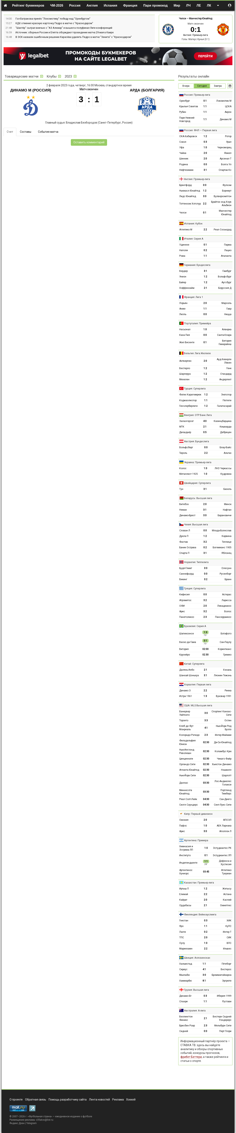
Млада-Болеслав (221, 530)
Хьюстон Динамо (221, 764)
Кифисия (184, 594)
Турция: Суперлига (195, 388)
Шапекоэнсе (186, 633)
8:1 (204, 980)
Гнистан (183, 920)
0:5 (205, 432)
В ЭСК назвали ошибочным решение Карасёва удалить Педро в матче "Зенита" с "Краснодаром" (74, 36)
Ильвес (227, 948)
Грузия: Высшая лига (196, 989)
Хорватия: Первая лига (197, 684)
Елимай (183, 894)
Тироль (183, 453)
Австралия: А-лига (195, 1010)
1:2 (205, 136)
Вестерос (226, 969)
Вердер (183, 271)
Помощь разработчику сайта (68, 1099)
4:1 (206, 727)
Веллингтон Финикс (186, 1018)
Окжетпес (225, 905)
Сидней (183, 1031)
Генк (228, 368)
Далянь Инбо (186, 669)
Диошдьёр (185, 432)
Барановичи (224, 515)
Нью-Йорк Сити (187, 775)
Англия (92, 5)
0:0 (205, 164)
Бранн (228, 579)
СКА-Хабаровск (188, 136)
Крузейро (184, 654)
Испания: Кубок (193, 223)
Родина (183, 164)
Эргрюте (226, 980)
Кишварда (225, 426)
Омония (183, 820)
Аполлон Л (225, 831)
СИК (229, 937)
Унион (182, 276)
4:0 (205, 421)
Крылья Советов (188, 106)
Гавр (228, 308)
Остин (227, 720)
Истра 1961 (185, 696)
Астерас (226, 594)
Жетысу (226, 888)
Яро (181, 926)
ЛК (209, 5)
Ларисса (226, 600)
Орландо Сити (187, 764)
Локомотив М (223, 100)
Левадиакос (224, 605)
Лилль (182, 314)
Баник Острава (187, 547)
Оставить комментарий (88, 142)
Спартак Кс (225, 170)
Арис (182, 611)
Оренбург (184, 100)
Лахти (182, 932)
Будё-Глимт (185, 568)
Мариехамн (185, 948)
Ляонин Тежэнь (222, 675)
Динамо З (185, 690)
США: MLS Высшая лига (198, 705)
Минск (227, 504)
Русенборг (225, 573)
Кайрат (183, 899)
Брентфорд (185, 185)
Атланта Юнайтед (189, 769)
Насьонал (184, 329)
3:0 (204, 196)
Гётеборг (226, 963)
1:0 (205, 147)
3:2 (205, 541)
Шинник (183, 158)
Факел (227, 153)
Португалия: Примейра (197, 323)
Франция (130, 5)
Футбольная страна (40, 1116)
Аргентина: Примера (196, 840)
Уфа (181, 147)
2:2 (204, 203)
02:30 (205, 654)
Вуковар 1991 (223, 696)
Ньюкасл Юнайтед (189, 190)
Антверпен (185, 361)
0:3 (205, 142)
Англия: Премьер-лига (195, 35)
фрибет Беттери (191, 1056)
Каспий (227, 899)
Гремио (227, 654)
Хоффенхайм (186, 288)
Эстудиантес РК (222, 848)
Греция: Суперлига (195, 588)
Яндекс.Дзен (17, 1123)
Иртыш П (184, 888)
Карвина (226, 536)
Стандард (225, 373)
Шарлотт (226, 775)
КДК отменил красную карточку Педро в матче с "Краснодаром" (54, 23)
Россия (75, 5)
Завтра (218, 86)
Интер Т (227, 932)
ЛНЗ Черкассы (223, 468)
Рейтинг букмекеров (28, 5)
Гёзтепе (227, 400)
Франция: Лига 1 (193, 297)
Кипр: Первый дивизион (198, 813)
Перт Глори (225, 1031)
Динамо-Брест (187, 515)
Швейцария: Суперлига (197, 483)
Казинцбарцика (222, 421)
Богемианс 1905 (222, 547)
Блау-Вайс (225, 447)
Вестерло (184, 368)
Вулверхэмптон (222, 196)
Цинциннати (186, 758)
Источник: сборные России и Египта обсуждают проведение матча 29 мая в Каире (65, 32)
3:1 (205, 170)
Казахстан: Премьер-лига (199, 882)
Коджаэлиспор (188, 400)
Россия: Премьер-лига (197, 94)
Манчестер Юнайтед (200, 18)
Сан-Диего (225, 799)
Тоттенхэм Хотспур (190, 203)
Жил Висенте (186, 342)
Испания (110, 5)
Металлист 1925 (188, 474)
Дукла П (183, 536)
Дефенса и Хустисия (225, 863)
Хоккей (131, 1099)
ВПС (229, 943)
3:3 (206, 720)
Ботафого (226, 633)
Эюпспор (226, 394)
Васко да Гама (187, 642)
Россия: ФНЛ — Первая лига (200, 130)
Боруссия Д (224, 288)
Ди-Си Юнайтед (222, 742)
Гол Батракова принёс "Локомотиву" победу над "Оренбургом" (53, 18)
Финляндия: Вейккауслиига (200, 914)
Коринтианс (224, 649)
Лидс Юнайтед (187, 196)
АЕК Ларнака (224, 825)
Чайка (182, 153)
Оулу (182, 943)
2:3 (205, 617)
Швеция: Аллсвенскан (197, 957)
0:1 (205, 100)
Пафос (183, 825)
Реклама (118, 1099)
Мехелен (184, 379)
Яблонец (226, 553)
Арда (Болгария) (147, 90)
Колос (182, 468)
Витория (184, 649)
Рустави (226, 1001)
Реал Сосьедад (222, 229)
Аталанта (226, 256)
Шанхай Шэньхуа (189, 675)
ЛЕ (199, 5)
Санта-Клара (224, 335)
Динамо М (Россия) (30, 90)
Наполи (183, 250)
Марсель (226, 303)
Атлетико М (185, 229)
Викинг (183, 579)
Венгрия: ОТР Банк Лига (198, 415)
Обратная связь (35, 1099)
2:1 (205, 288)
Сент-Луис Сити (222, 804)
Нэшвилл (226, 769)
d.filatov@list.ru (44, 1119)
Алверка (226, 329)
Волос (227, 611)
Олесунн (226, 568)
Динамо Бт (185, 995)
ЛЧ (188, 5)
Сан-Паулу (225, 642)
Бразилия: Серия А (195, 626)
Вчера (185, 86)
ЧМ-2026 (56, 5)
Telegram (31, 1123)
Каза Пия (184, 335)
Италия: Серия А (193, 238)
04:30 (206, 799)
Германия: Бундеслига (197, 264)
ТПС (181, 937)
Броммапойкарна (221, 975)
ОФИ (182, 605)
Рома (182, 256)
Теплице (226, 541)
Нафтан (227, 509)
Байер (182, 282)
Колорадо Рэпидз (189, 735)
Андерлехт (225, 379)
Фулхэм (226, 185)
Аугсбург (226, 282)
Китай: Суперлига (194, 663)
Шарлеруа (185, 373)
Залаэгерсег (186, 421)
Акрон (228, 112)
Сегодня (202, 86)
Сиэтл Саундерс (188, 804)
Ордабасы (185, 905)
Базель (227, 489)
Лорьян (183, 303)
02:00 (205, 649)
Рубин (182, 112)
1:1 (205, 106)
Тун (181, 489)
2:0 (205, 153)
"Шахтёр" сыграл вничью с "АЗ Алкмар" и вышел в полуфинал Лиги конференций (64, 27)
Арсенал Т (225, 158)
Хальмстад (185, 963)
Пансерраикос (223, 617)
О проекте (16, 1099)
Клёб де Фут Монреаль (186, 728)
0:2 (205, 250)
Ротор (228, 136)
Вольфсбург (224, 276)
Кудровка (225, 474)
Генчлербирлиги (188, 406)
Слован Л (184, 530)
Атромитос (185, 600)
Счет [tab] (10, 131)
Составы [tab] (25, 131)
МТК (181, 426)
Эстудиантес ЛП (222, 855)
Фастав (183, 541)
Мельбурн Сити (222, 1025)
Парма (227, 244)
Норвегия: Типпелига (196, 562)
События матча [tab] (48, 131)
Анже (182, 308)
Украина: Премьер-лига (197, 462)
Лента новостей (99, 1099)
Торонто (183, 720)
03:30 (206, 782)
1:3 (205, 696)
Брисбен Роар (187, 1025)
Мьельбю (184, 975)
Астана (227, 894)
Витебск (184, 504)
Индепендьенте (188, 862)
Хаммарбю (185, 980)
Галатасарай (224, 406)
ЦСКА (228, 106)
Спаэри (183, 1001)
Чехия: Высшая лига (196, 524)
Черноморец (224, 147)
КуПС (228, 926)
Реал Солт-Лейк (188, 799)
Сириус (183, 969)
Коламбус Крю (223, 751)
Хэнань (227, 669)
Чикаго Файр (224, 758)
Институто (185, 855)
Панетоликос (186, 617)
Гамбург (226, 271)
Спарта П (184, 553)
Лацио (227, 250)
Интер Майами (223, 735)
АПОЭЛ (227, 820)
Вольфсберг (186, 447)
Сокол (182, 142)
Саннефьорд (186, 573)
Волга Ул (226, 164)
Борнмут (226, 190)
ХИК (229, 920)
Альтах (227, 453)
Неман (183, 509)
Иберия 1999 (224, 995)
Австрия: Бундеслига (196, 441)
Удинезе (184, 244)
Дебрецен (225, 432)
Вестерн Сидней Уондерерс (222, 1018)
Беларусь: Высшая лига (198, 498)
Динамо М (225, 119)
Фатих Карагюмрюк (190, 394)
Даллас (183, 782)
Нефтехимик (186, 170)
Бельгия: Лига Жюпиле (197, 353)
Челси (182, 18)
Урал (228, 142)
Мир (177, 5)
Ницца (227, 314)
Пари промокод (155, 5)
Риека (228, 690)
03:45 (206, 871)
